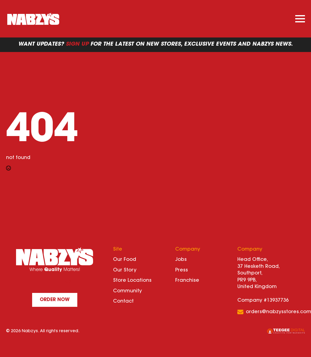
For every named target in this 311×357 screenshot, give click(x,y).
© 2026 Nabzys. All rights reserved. (42, 331)
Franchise (187, 280)
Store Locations (132, 280)
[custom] (54, 282)
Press (181, 270)
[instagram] (68, 282)
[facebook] (41, 282)
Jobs (181, 259)
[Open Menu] (300, 19)
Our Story (124, 270)
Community (127, 291)
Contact (123, 301)
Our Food (124, 259)
